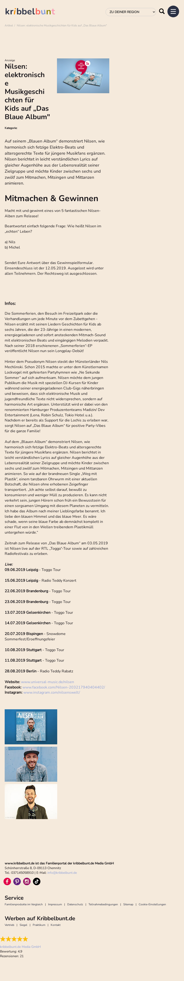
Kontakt (55, 925)
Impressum (55, 904)
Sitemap (128, 904)
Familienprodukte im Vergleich (24, 904)
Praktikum (39, 925)
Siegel (23, 925)
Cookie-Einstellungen (152, 904)
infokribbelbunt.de (62, 872)
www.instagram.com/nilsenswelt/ (51, 692)
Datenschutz (75, 904)
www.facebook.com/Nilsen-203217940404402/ (63, 687)
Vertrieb (9, 925)
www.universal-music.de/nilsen (47, 682)
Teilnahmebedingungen (103, 904)
